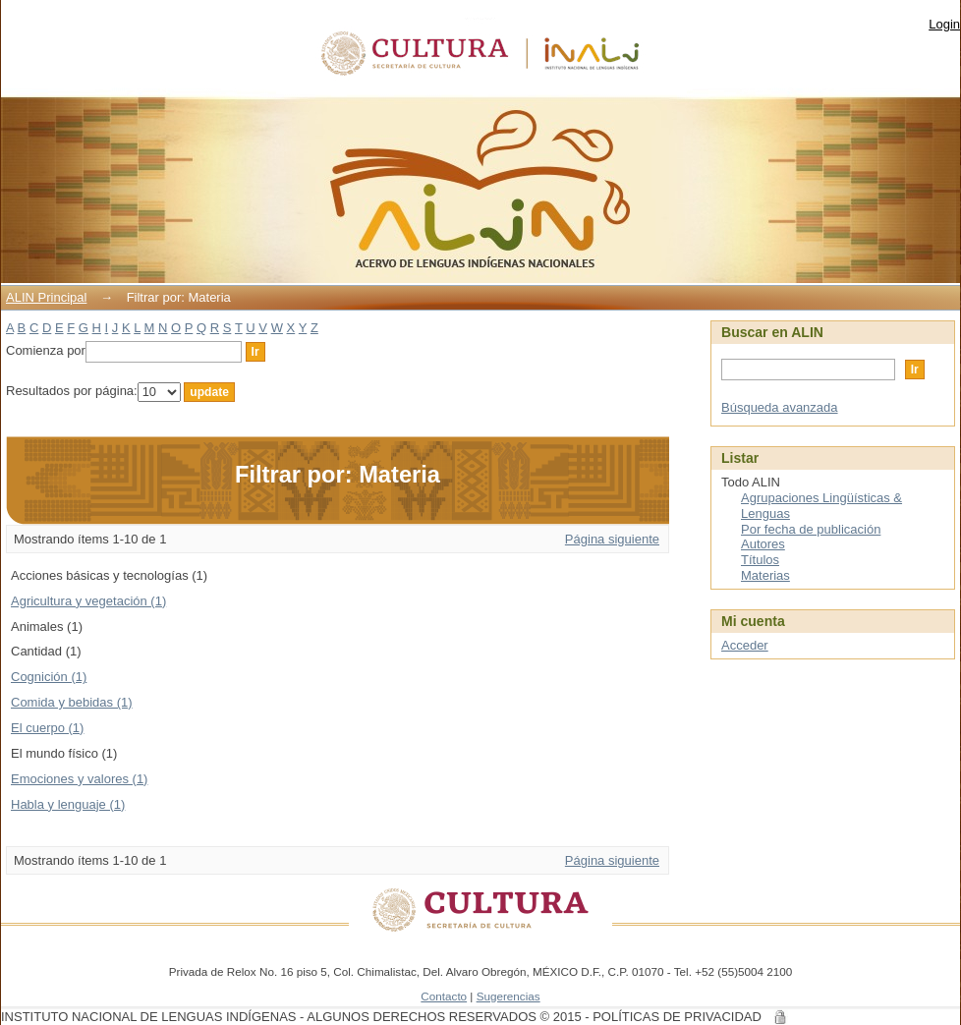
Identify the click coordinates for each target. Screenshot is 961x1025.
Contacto (444, 996)
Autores (763, 544)
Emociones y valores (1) (79, 778)
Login (944, 24)
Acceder (744, 645)
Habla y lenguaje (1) (68, 804)
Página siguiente (612, 539)
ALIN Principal (46, 297)
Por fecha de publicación (810, 529)
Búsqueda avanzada (779, 407)
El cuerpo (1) (47, 727)
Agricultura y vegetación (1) (88, 601)
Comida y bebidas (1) (72, 702)
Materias (765, 575)
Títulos (760, 559)
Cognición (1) (48, 676)
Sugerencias (508, 996)
